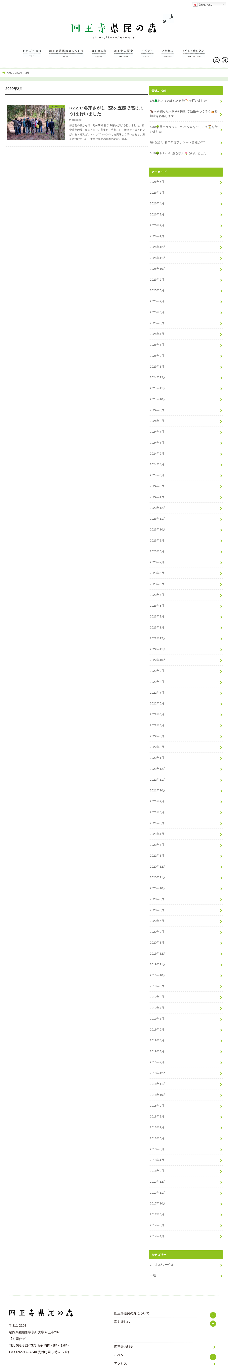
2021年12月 (158, 754)
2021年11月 (158, 765)
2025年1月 (157, 362)
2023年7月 (157, 553)
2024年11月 (158, 383)
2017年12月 (158, 1157)
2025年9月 (157, 277)
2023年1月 (157, 616)
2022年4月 (157, 712)
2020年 (19, 75)
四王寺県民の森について (66, 57)
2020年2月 (157, 913)
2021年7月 (157, 786)
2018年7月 (157, 1104)
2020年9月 (157, 881)
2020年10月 (158, 871)
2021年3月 (157, 828)
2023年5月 (157, 574)
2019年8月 (157, 977)
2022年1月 (157, 744)
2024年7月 (157, 425)
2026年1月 (157, 235)
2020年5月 (157, 902)
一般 (153, 1249)
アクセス (168, 57)
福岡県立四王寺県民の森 (112, 1363)
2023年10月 (158, 521)
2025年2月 (157, 351)
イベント (147, 57)
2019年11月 (158, 945)
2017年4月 (157, 1210)
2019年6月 (157, 998)
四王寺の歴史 (123, 57)
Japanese (203, 4)
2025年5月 (157, 319)
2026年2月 (157, 224)
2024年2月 (157, 479)
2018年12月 (158, 1051)
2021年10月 (158, 775)
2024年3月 (157, 468)
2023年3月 (157, 595)
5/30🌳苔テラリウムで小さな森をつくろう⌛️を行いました (183, 130)
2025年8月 (157, 288)
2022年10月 (158, 648)
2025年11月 (158, 256)
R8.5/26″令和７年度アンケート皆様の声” (177, 143)
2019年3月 (157, 1030)
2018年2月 (157, 1146)
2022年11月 (158, 638)
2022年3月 (157, 722)
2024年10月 (158, 394)
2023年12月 (158, 500)
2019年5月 (157, 1008)
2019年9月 (157, 966)
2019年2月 (157, 1040)
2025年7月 (157, 298)
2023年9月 (157, 531)
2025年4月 (157, 330)
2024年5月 (157, 447)
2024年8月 (157, 415)
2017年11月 (158, 1168)
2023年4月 (157, 585)
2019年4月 (157, 1019)
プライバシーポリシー (130, 1345)
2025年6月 (157, 309)
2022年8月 (157, 669)
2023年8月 (157, 542)
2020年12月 (158, 850)
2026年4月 (157, 203)
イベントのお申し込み (193, 57)
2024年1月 (157, 489)
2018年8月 (157, 1093)
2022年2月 (157, 733)
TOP (32, 57)
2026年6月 (157, 182)
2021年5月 (157, 807)
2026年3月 (157, 214)
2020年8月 (157, 892)
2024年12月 (158, 373)
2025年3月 (157, 341)
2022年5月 (157, 701)
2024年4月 (157, 457)
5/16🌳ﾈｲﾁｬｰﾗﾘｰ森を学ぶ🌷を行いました (178, 154)
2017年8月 (157, 1189)
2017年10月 (158, 1178)
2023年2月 (157, 606)
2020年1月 (157, 924)
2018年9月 (157, 1083)
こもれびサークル (162, 1238)
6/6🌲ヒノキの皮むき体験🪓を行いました (178, 102)
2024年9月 (157, 404)
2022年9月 (157, 659)
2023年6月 (157, 563)
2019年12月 (158, 934)
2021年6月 (157, 797)
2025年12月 (158, 245)
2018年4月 (157, 1136)
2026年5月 (157, 192)
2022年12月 (158, 627)
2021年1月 (157, 839)
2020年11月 (158, 860)
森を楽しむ (99, 57)
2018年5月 (157, 1125)
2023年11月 (158, 510)
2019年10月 (158, 956)
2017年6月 (157, 1199)
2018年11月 (158, 1062)
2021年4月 (157, 818)
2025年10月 (158, 267)
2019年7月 (157, 987)
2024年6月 (157, 436)
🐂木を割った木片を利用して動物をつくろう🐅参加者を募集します (183, 115)
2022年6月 (157, 691)
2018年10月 (158, 1072)
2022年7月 (157, 680)
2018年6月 (157, 1114)
